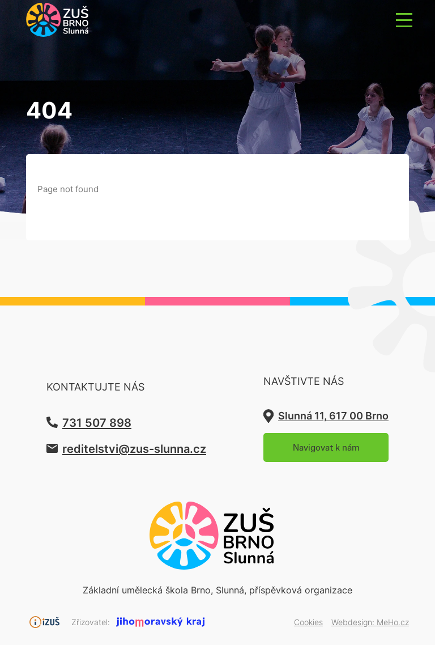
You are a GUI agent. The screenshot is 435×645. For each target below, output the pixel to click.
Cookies (308, 622)
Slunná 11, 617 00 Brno (333, 416)
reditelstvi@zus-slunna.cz (134, 448)
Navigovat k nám (326, 447)
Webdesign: (370, 622)
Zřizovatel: (90, 622)
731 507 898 (96, 422)
